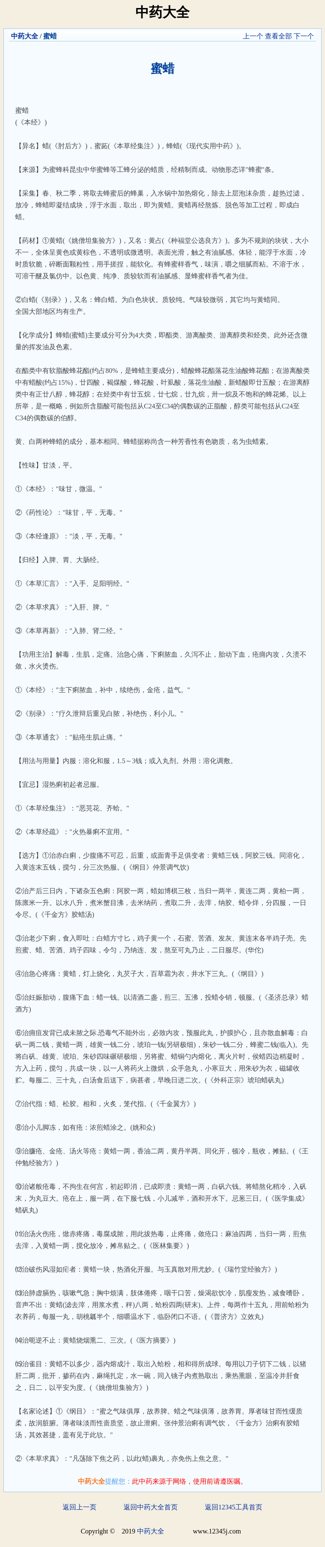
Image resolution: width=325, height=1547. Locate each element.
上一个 (253, 36)
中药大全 (24, 36)
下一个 (304, 36)
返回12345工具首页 (233, 1507)
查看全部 (278, 36)
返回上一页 (79, 1507)
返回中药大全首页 (151, 1507)
